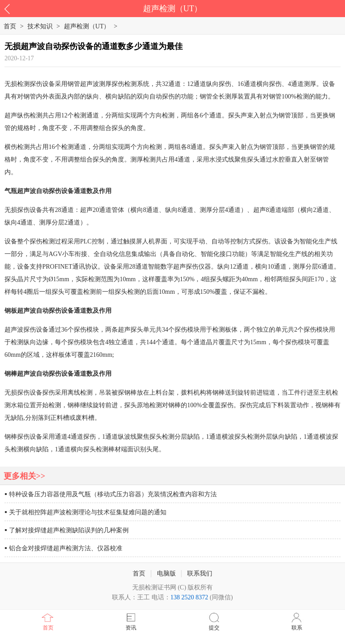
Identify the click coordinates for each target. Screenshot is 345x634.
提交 (214, 628)
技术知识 (40, 26)
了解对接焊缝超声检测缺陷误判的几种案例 (69, 530)
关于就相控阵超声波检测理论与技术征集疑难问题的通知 (87, 512)
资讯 (130, 628)
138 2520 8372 (189, 597)
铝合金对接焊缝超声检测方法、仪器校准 (65, 548)
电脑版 (166, 573)
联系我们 (199, 573)
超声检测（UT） (87, 26)
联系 (296, 628)
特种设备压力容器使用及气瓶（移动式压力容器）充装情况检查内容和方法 (113, 494)
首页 (48, 628)
